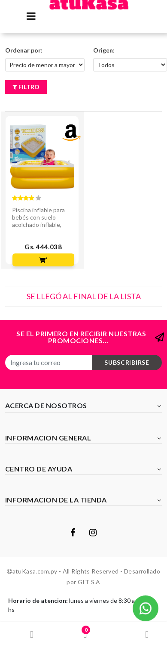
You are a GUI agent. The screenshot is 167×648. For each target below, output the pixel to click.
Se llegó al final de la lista (84, 296)
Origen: (104, 50)
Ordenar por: (24, 50)
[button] (145, 607)
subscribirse (126, 362)
